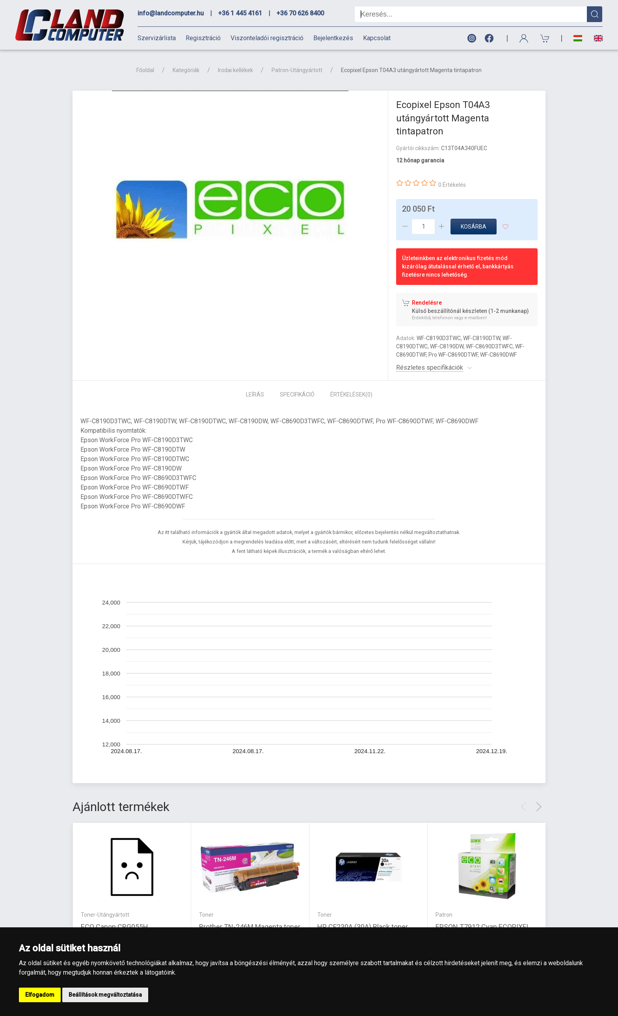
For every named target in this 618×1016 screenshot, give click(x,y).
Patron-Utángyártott (297, 70)
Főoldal (145, 70)
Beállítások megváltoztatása (105, 995)
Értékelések (351, 394)
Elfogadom (39, 995)
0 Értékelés (452, 185)
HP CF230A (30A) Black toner (362, 927)
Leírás (255, 394)
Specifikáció (297, 394)
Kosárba (473, 226)
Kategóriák (186, 70)
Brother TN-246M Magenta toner (249, 927)
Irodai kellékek (235, 70)
